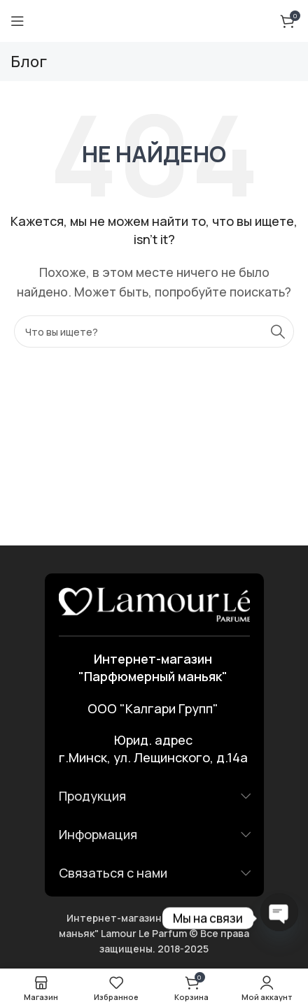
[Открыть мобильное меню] (17, 21)
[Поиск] (154, 331)
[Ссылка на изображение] (154, 603)
